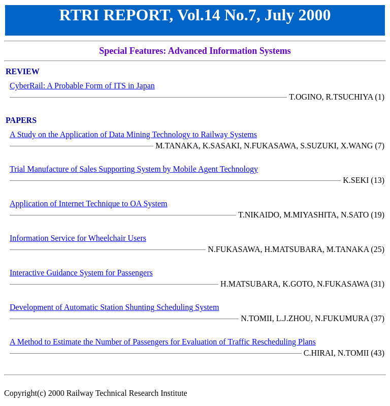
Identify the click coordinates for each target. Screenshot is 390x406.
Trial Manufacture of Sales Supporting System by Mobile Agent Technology (134, 169)
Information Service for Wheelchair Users (78, 238)
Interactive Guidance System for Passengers (81, 272)
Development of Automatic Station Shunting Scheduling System (114, 307)
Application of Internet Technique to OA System (89, 203)
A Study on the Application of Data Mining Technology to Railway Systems (133, 134)
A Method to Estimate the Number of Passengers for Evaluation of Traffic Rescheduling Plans (163, 341)
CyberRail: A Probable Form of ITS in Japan (82, 85)
